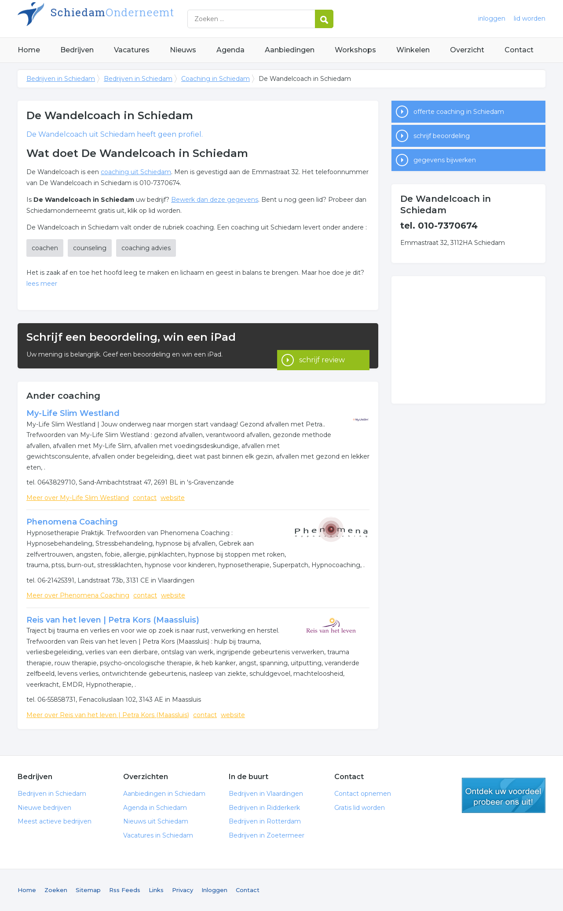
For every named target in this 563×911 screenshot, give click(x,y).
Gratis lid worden (359, 808)
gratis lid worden (503, 795)
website (173, 498)
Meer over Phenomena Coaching (77, 595)
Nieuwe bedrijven (44, 808)
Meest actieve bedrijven (54, 821)
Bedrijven (77, 50)
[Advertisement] (468, 340)
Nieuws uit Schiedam (155, 821)
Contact (519, 50)
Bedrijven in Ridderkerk (264, 808)
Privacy (182, 889)
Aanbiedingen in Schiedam (164, 794)
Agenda (230, 50)
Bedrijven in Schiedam (128, 18)
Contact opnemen (362, 794)
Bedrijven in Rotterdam (265, 821)
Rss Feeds (124, 889)
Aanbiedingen (289, 50)
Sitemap (88, 889)
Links (156, 889)
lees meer (41, 284)
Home (29, 50)
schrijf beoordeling (441, 136)
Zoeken (55, 889)
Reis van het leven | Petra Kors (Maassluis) (112, 620)
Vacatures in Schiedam (158, 835)
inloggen (491, 18)
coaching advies (146, 248)
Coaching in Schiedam (215, 79)
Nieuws (183, 50)
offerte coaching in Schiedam (458, 112)
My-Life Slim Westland (73, 413)
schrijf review (322, 346)
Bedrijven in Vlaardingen (266, 794)
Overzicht (467, 50)
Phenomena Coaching (72, 522)
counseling (89, 248)
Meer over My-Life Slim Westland (77, 498)
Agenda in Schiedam (155, 808)
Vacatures (132, 50)
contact (145, 498)
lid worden (529, 18)
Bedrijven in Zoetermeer (266, 835)
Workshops (355, 50)
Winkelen (413, 50)
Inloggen (214, 889)
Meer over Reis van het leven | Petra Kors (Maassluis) (107, 715)
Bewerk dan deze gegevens (214, 200)
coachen (45, 248)
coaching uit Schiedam (136, 172)
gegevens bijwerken (444, 160)
